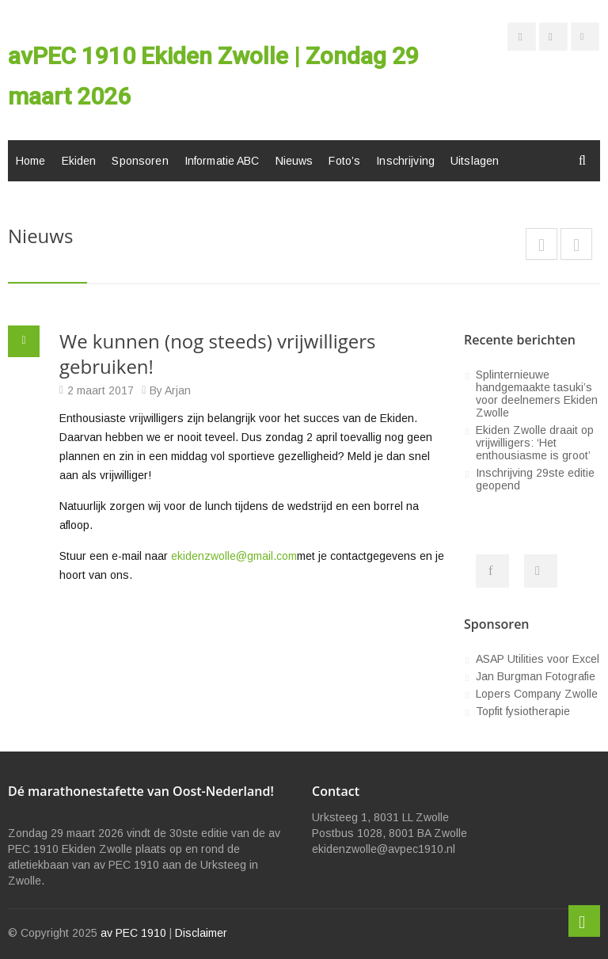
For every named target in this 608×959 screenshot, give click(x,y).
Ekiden (79, 160)
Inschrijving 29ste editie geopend (535, 479)
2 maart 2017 (100, 390)
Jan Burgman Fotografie (535, 676)
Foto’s (344, 160)
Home (31, 160)
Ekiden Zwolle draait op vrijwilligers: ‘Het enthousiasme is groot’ (535, 443)
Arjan (178, 390)
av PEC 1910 (133, 933)
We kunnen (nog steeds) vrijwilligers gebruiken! (217, 353)
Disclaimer (201, 933)
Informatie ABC (222, 160)
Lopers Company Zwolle (537, 693)
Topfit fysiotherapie (523, 711)
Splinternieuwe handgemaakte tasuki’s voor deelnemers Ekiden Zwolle (537, 393)
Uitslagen (474, 160)
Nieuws (295, 160)
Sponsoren (140, 160)
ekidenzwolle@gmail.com (234, 556)
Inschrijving (405, 160)
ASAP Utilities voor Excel (537, 659)
